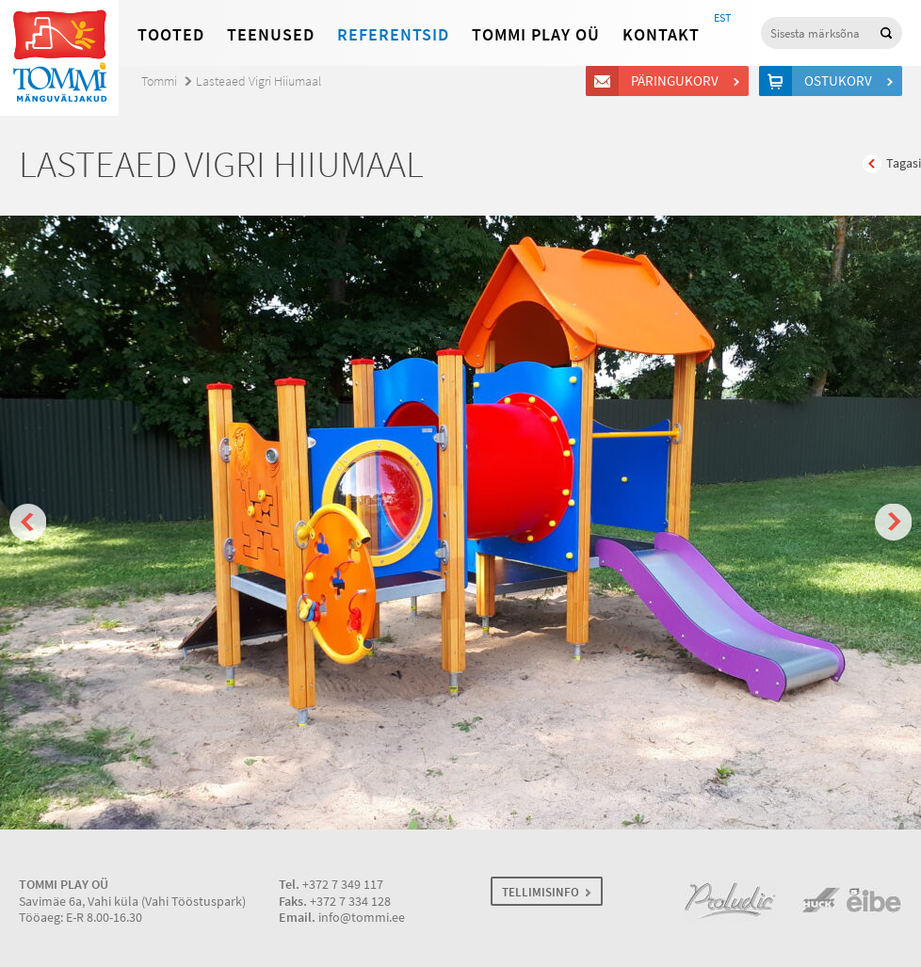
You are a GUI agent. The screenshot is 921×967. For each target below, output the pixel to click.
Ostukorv (841, 81)
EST (722, 17)
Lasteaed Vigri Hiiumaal (258, 81)
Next (893, 522)
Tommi (159, 81)
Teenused (271, 35)
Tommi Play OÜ (536, 35)
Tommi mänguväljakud (59, 58)
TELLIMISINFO (540, 892)
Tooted (170, 35)
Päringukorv (677, 81)
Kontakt (661, 35)
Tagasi (903, 163)
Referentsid (393, 35)
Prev (27, 522)
